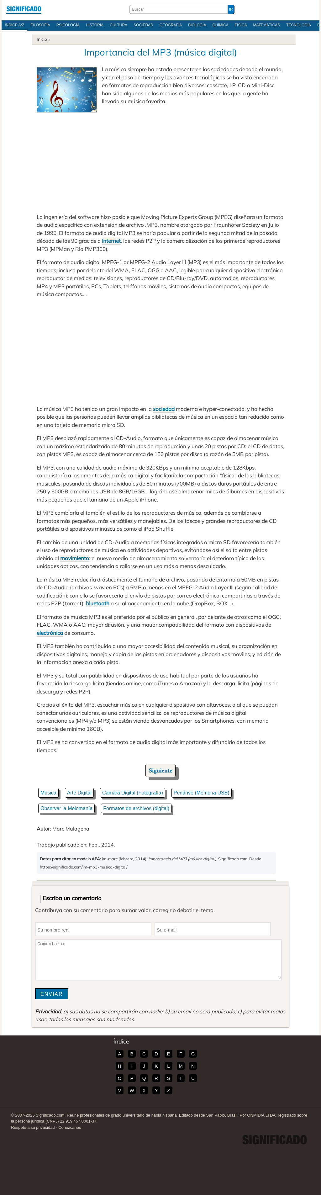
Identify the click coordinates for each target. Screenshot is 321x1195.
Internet (111, 240)
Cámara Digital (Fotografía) (132, 792)
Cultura (118, 25)
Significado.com (23, 9)
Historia (94, 25)
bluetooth (97, 603)
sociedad (164, 409)
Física (241, 25)
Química (221, 25)
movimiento (74, 558)
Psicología (68, 25)
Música (48, 792)
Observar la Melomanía (66, 808)
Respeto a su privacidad (33, 1127)
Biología (197, 25)
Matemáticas (266, 25)
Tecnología (298, 25)
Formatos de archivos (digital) (136, 808)
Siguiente (160, 770)
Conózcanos (69, 1127)
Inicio (42, 39)
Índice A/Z (14, 25)
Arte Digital (79, 792)
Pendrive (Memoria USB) (201, 792)
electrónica (50, 632)
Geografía (171, 25)
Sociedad (143, 25)
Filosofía (40, 25)
